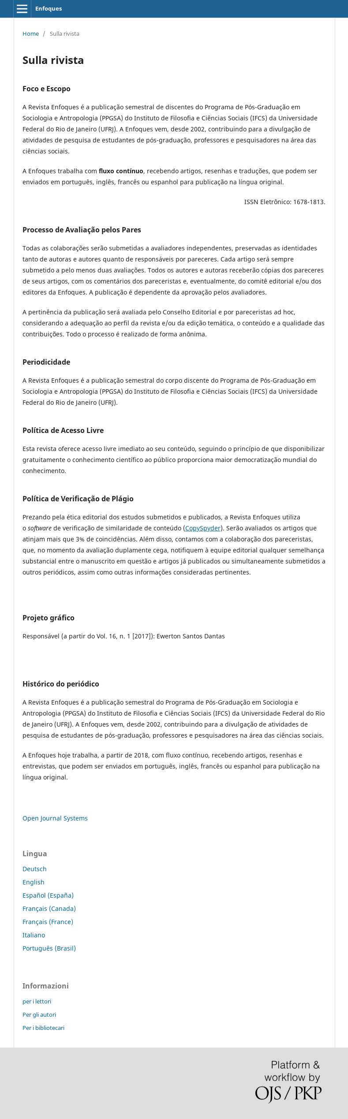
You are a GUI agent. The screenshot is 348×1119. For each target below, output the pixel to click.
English (33, 882)
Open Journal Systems (55, 818)
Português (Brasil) (49, 948)
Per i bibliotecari (43, 1028)
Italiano (33, 935)
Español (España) (48, 895)
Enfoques (48, 8)
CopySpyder (203, 528)
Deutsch (34, 869)
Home (30, 33)
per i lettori (36, 1001)
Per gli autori (39, 1014)
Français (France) (47, 922)
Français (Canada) (49, 908)
